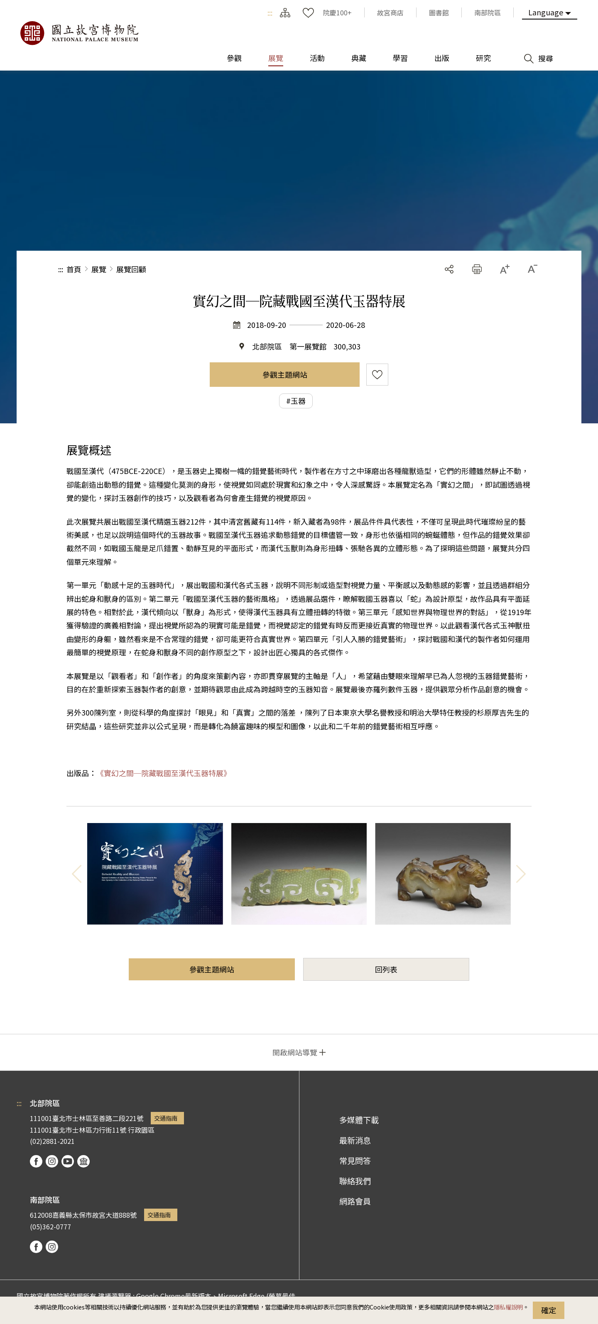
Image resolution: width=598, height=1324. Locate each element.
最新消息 (355, 1140)
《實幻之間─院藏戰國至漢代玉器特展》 (163, 772)
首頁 (73, 269)
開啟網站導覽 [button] (294, 1052)
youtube (67, 1161)
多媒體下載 (359, 1120)
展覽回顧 (131, 269)
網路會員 (355, 1201)
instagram (52, 1161)
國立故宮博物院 (79, 33)
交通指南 (165, 1118)
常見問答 (355, 1160)
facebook (36, 1161)
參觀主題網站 (284, 374)
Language (545, 12)
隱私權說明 (508, 1306)
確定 (548, 1309)
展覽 (98, 269)
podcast (83, 1161)
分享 (449, 269)
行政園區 (141, 1130)
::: (269, 12)
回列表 (386, 969)
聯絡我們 (355, 1181)
